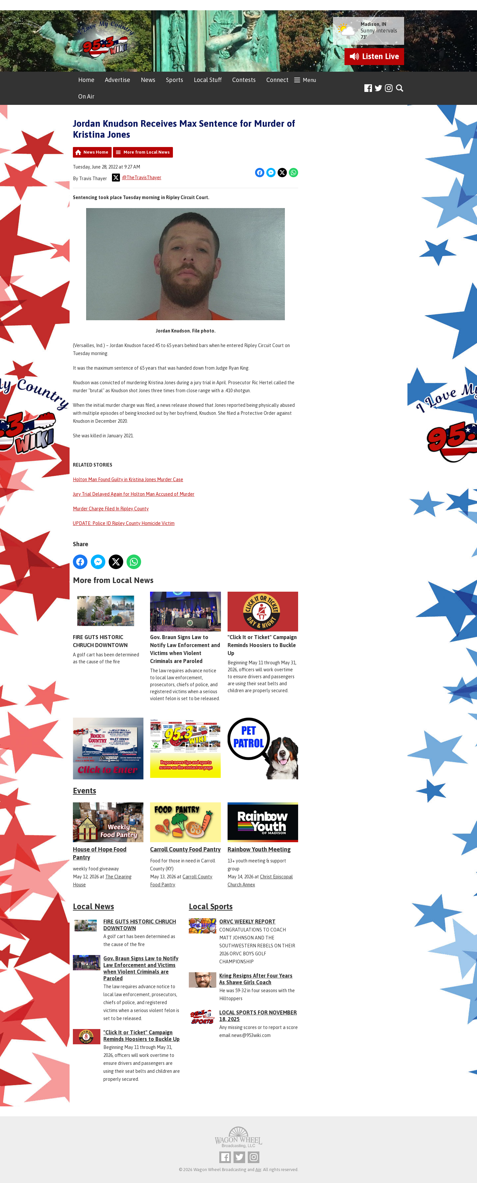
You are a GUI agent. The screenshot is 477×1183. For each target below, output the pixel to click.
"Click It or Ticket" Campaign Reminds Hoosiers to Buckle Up (263, 624)
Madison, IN (373, 24)
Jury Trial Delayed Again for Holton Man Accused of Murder (133, 494)
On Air (86, 96)
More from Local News (147, 152)
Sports (174, 79)
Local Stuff (208, 79)
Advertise (117, 79)
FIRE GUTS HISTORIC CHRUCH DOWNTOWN (108, 620)
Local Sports (211, 906)
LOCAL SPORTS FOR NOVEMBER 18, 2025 (258, 1015)
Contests (244, 79)
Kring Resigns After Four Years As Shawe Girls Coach (255, 979)
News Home (95, 152)
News (148, 79)
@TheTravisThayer (136, 178)
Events (84, 790)
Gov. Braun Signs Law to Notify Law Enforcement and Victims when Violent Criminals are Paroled (185, 628)
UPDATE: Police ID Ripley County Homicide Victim (124, 523)
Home (86, 79)
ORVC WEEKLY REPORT (247, 921)
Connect (277, 79)
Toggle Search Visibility (400, 88)
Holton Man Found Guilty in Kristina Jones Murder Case (128, 479)
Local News (93, 906)
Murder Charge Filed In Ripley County (111, 508)
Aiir (258, 1169)
